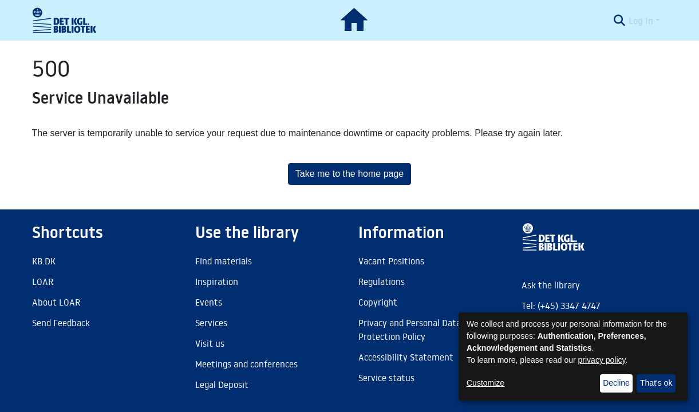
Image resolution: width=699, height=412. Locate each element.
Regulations (381, 281)
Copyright (377, 302)
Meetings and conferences (246, 364)
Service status (386, 377)
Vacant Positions (391, 261)
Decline (616, 382)
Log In (641, 20)
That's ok (656, 382)
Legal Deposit (221, 384)
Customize (485, 382)
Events (208, 302)
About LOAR (56, 302)
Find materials (223, 261)
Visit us (209, 343)
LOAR (42, 281)
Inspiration (216, 281)
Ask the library (551, 285)
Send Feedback (61, 322)
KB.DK (44, 261)
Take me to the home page (349, 174)
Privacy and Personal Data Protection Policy (409, 329)
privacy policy (602, 360)
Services (211, 322)
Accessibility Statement (405, 357)
